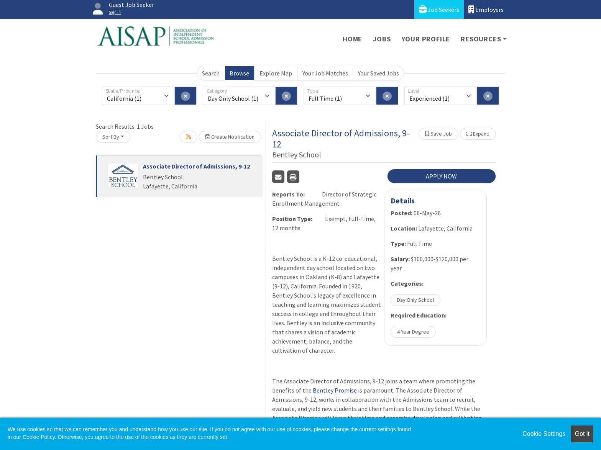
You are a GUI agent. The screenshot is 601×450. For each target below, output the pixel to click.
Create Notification (230, 136)
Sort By (110, 136)
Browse (239, 73)
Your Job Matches (325, 73)
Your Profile (426, 38)
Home (352, 38)
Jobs (382, 38)
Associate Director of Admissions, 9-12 (196, 166)
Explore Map (275, 73)
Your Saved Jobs (378, 73)
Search (211, 73)
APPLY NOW (441, 176)
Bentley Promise (335, 390)
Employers (486, 9)
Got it (582, 433)
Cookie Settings (543, 433)
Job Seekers (439, 9)
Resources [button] (481, 38)
